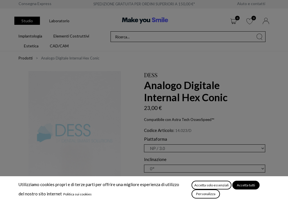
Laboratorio (59, 20)
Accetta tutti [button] (246, 185)
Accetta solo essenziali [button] (211, 185)
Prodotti (26, 58)
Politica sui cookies (77, 194)
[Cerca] (260, 36)
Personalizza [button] (205, 194)
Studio (27, 20)
